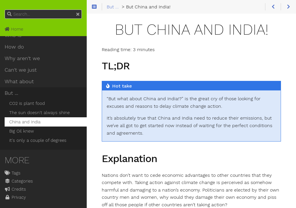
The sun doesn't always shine (39, 112)
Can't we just (21, 70)
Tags (13, 173)
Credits (15, 189)
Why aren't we (22, 58)
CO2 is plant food (27, 103)
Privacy (15, 197)
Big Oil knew (21, 131)
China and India (24, 122)
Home (14, 29)
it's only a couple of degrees (37, 140)
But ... (11, 93)
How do (14, 47)
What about (19, 81)
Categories (19, 181)
